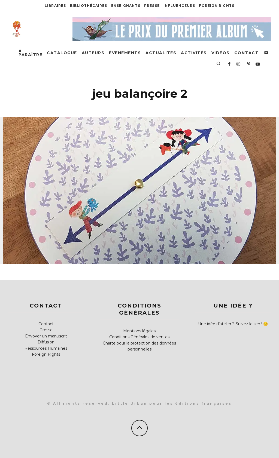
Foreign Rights (216, 6)
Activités (194, 52)
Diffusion (46, 342)
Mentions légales (139, 330)
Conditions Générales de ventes (139, 336)
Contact (246, 52)
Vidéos (220, 52)
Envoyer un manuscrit (46, 336)
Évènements (125, 52)
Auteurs (93, 52)
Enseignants (125, 6)
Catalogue (62, 52)
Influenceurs (179, 6)
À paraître (30, 52)
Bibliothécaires (88, 6)
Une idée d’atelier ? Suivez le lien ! (230, 323)
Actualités (160, 52)
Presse (152, 6)
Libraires (55, 6)
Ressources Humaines (46, 348)
